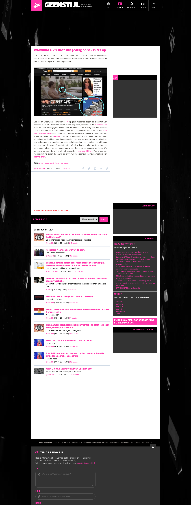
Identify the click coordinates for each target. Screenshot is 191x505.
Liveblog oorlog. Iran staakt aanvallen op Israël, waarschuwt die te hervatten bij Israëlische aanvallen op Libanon (135, 283)
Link (37, 491)
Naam (38, 503)
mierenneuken (101, 125)
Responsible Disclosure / (120, 443)
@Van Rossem (39, 169)
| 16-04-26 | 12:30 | (70, 271)
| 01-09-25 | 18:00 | (66, 362)
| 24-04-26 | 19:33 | (66, 256)
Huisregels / (67, 443)
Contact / (58, 443)
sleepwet (48, 163)
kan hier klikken (85, 151)
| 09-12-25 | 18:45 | (65, 318)
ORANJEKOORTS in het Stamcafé (128, 288)
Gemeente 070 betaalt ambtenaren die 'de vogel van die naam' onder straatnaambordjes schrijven (135, 258)
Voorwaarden (147, 443)
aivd (54, 163)
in (67, 122)
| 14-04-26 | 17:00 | (64, 289)
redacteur (57, 136)
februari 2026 (121, 311)
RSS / (74, 443)
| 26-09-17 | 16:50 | (58, 169)
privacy (41, 163)
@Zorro (49, 289)
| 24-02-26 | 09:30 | (66, 302)
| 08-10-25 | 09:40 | (66, 333)
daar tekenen (39, 157)
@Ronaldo (50, 243)
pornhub (59, 163)
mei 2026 (119, 304)
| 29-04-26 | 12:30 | (66, 243)
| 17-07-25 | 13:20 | (67, 375)
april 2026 (119, 306)
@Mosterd (50, 256)
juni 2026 (119, 302)
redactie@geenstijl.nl (85, 463)
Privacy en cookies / (84, 443)
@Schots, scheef (52, 271)
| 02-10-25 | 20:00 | (66, 346)
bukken (62, 268)
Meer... (118, 314)
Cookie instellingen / (101, 443)
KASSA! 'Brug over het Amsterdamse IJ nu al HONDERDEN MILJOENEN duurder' (132, 253)
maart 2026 (120, 309)
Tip (37, 469)
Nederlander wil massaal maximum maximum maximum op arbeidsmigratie (133, 267)
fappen (66, 163)
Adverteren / (136, 443)
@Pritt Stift (50, 375)
